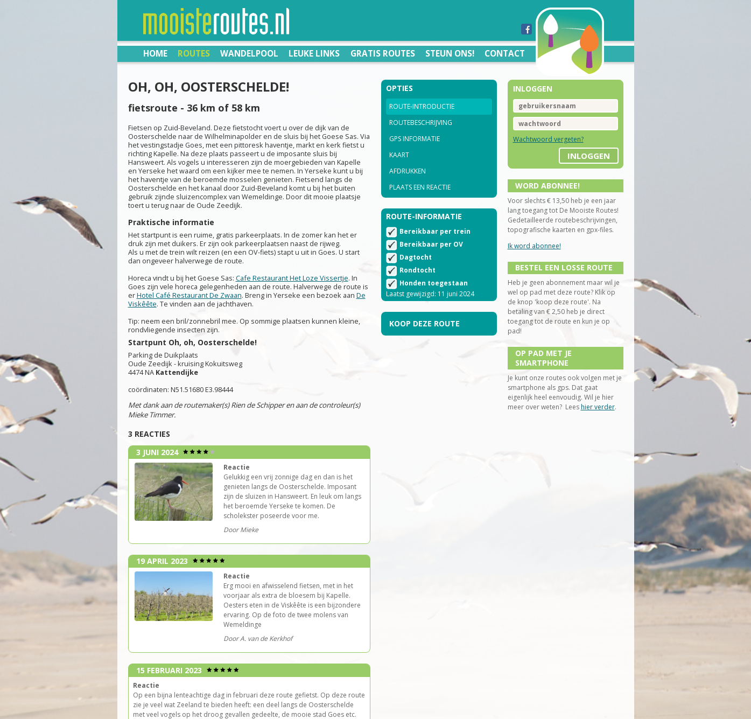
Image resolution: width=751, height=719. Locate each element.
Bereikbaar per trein (435, 231)
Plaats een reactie (420, 187)
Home (155, 53)
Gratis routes (382, 53)
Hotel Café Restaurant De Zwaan (189, 295)
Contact (505, 53)
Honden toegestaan (433, 283)
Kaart (399, 154)
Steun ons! (449, 53)
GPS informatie (414, 138)
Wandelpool (249, 53)
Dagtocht (415, 257)
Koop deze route (424, 323)
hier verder (598, 406)
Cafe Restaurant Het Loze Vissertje (292, 278)
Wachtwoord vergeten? (548, 139)
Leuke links (314, 53)
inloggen (588, 155)
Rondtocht (417, 270)
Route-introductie (421, 106)
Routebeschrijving (420, 122)
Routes (194, 53)
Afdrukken (407, 171)
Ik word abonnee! (534, 245)
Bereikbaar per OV (431, 244)
